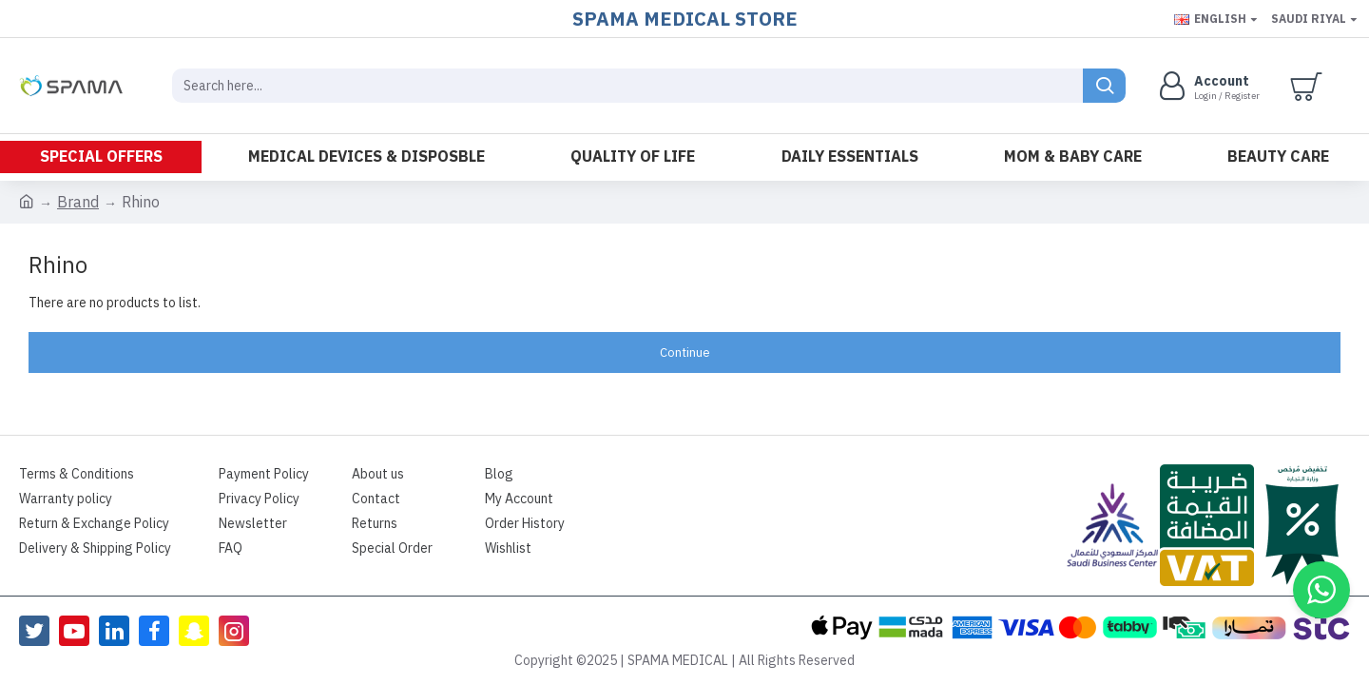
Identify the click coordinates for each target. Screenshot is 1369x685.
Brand (78, 202)
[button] (1321, 589)
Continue (685, 352)
